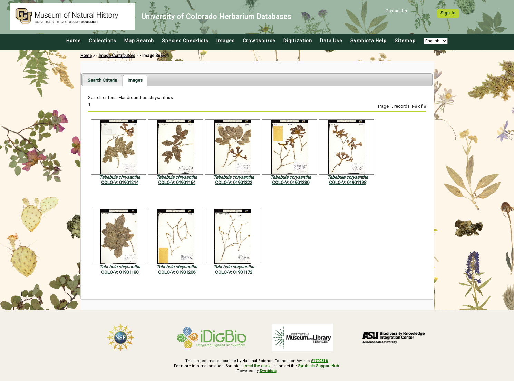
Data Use (331, 40)
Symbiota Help (368, 40)
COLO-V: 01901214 (119, 182)
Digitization (297, 40)
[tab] (102, 80)
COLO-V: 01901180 (119, 272)
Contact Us (396, 11)
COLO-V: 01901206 (176, 272)
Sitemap (405, 40)
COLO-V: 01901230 (290, 182)
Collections (102, 40)
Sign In (448, 13)
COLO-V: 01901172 (233, 272)
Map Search (139, 40)
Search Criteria (102, 80)
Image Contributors (117, 55)
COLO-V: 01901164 (176, 182)
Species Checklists (185, 40)
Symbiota (268, 371)
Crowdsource (259, 40)
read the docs (257, 366)
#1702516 (319, 361)
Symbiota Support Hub (318, 366)
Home (73, 40)
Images (225, 40)
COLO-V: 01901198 (347, 182)
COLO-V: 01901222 (233, 182)
